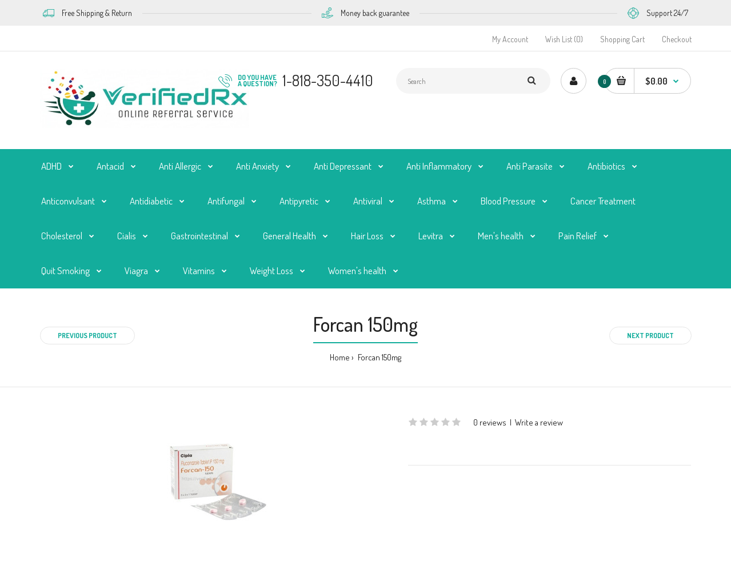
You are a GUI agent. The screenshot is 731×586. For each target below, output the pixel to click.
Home (340, 357)
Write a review (539, 422)
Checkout (677, 39)
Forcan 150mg (378, 357)
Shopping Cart (622, 39)
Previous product (87, 335)
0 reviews (489, 422)
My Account (510, 39)
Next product (650, 335)
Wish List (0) (564, 39)
